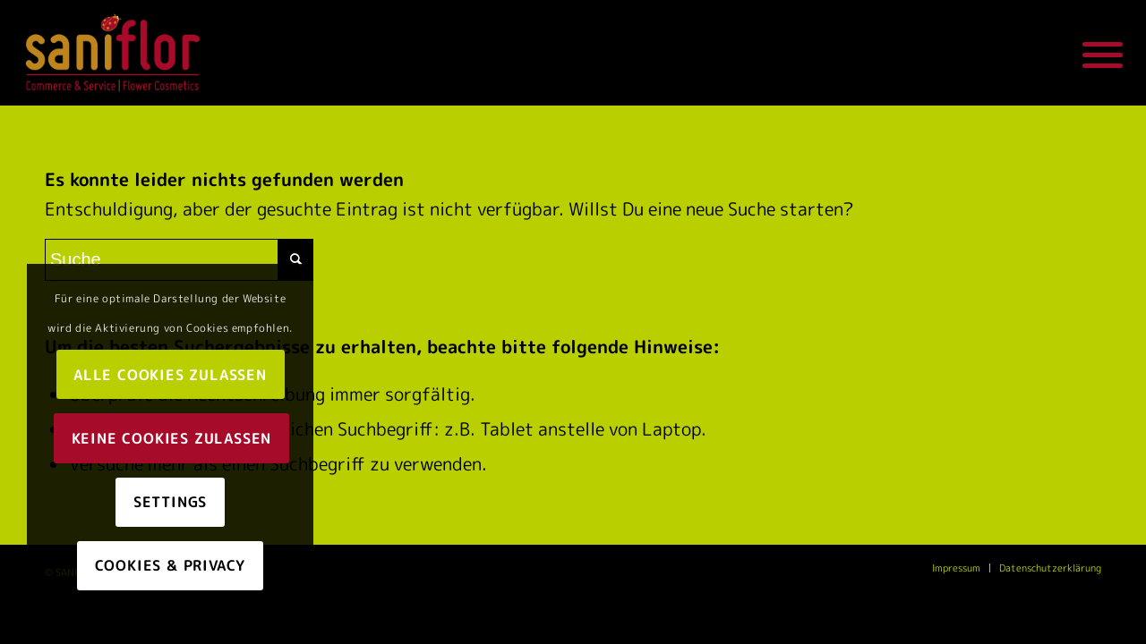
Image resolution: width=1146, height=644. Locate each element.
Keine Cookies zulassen (172, 438)
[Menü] (1097, 53)
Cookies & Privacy (170, 565)
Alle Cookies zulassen (170, 375)
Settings (170, 502)
